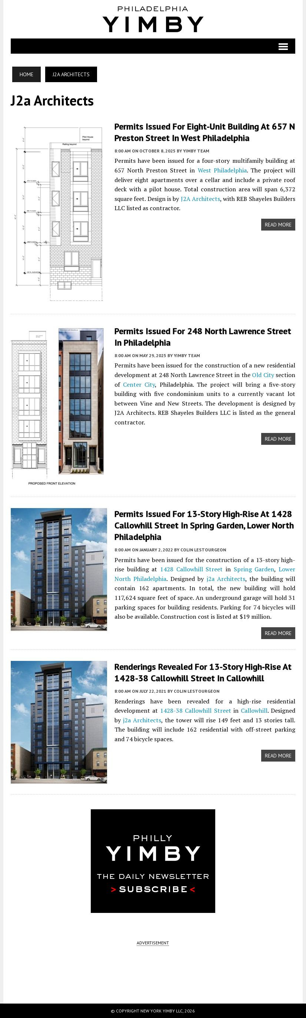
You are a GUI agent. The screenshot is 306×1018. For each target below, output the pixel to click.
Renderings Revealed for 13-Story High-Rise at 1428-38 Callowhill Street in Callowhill (203, 672)
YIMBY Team (196, 151)
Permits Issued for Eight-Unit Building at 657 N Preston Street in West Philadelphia (204, 132)
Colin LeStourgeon (203, 549)
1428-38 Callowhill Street (195, 710)
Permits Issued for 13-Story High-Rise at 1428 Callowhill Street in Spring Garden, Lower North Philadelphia (204, 525)
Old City (263, 375)
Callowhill (254, 710)
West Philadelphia (222, 170)
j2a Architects (226, 579)
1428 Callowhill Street (191, 569)
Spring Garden (254, 569)
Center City (139, 384)
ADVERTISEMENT (153, 942)
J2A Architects (200, 199)
